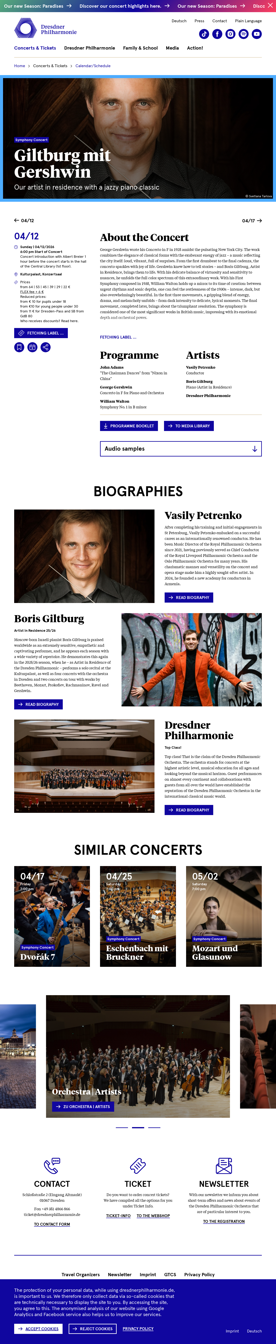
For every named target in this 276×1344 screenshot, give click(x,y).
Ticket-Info (118, 1216)
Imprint (148, 1274)
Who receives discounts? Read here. (49, 321)
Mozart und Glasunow (215, 952)
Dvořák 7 (37, 956)
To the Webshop (153, 1216)
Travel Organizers (81, 1274)
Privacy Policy (199, 1274)
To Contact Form (52, 1224)
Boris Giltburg (49, 618)
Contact (219, 21)
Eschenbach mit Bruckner (137, 952)
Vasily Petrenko (203, 515)
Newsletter (120, 1274)
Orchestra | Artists (86, 1091)
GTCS (170, 1274)
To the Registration (224, 1222)
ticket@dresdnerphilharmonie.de (52, 1214)
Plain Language (248, 21)
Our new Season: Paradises (37, 6)
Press (199, 21)
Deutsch (179, 21)
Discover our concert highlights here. (124, 6)
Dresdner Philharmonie (199, 730)
